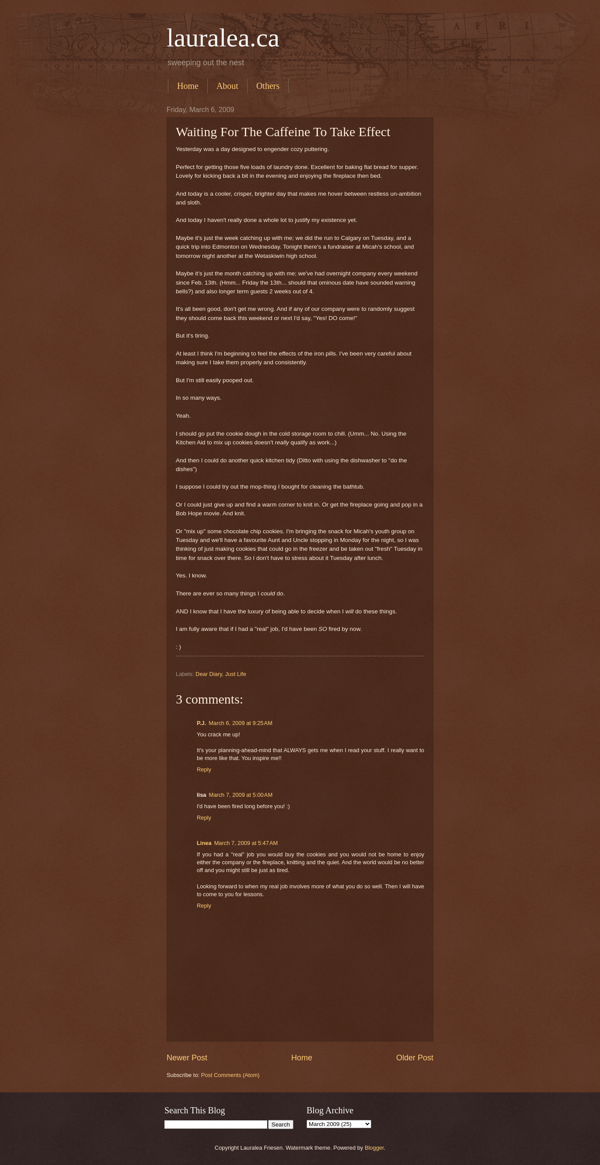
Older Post (414, 1057)
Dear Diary (208, 674)
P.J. (201, 723)
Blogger (374, 1147)
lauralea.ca (223, 37)
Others (267, 86)
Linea (204, 843)
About (227, 86)
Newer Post (187, 1057)
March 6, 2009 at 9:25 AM (240, 723)
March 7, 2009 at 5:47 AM (246, 843)
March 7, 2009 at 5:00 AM (240, 795)
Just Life (235, 674)
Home (188, 86)
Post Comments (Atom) (230, 1075)
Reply (204, 769)
